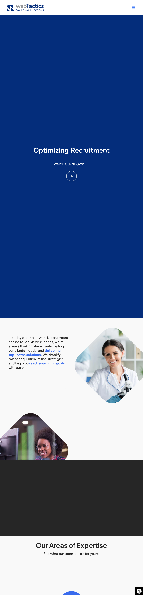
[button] (139, 591)
